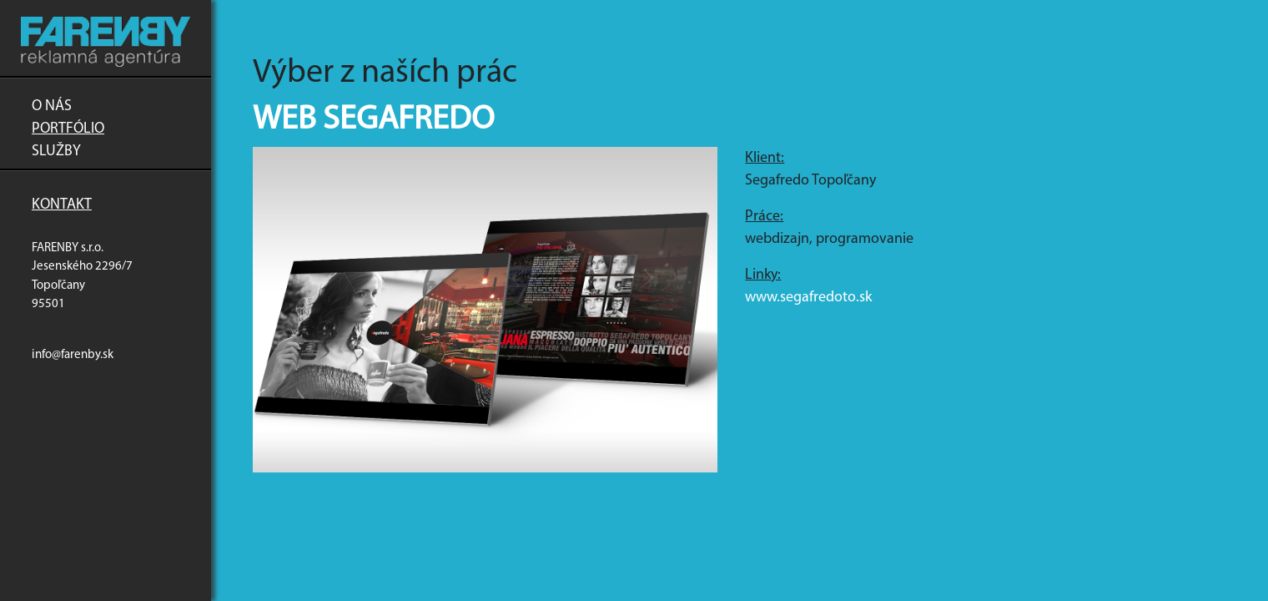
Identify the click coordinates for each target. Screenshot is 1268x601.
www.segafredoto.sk (808, 298)
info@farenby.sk (72, 355)
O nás (52, 106)
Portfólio (68, 129)
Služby (56, 151)
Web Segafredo (374, 120)
